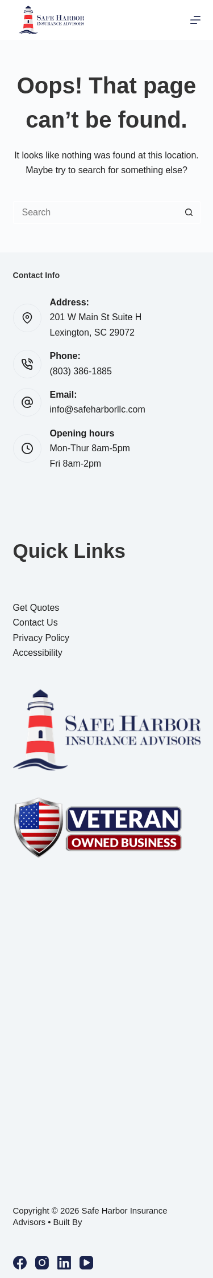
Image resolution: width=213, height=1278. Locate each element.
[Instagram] (42, 1262)
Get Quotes (36, 608)
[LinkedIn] (64, 1262)
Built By (67, 1222)
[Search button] (189, 212)
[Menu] (195, 20)
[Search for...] (95, 212)
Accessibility (37, 653)
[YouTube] (86, 1262)
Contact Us (35, 622)
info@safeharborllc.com (97, 409)
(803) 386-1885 (81, 371)
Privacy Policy (41, 638)
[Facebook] (20, 1262)
